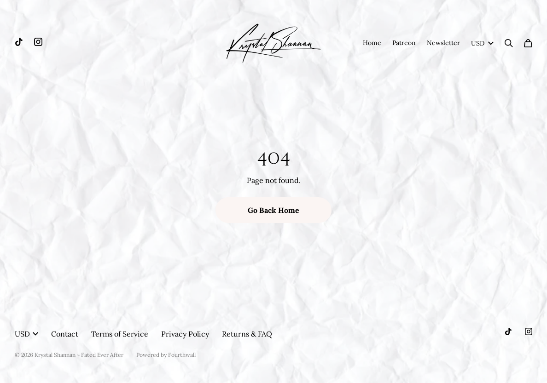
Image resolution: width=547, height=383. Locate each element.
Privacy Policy (185, 333)
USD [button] (26, 333)
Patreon (404, 43)
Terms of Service (119, 333)
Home (372, 43)
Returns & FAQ (247, 333)
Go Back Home (273, 210)
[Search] (509, 43)
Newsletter (443, 43)
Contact (64, 333)
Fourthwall (182, 354)
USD (482, 43)
